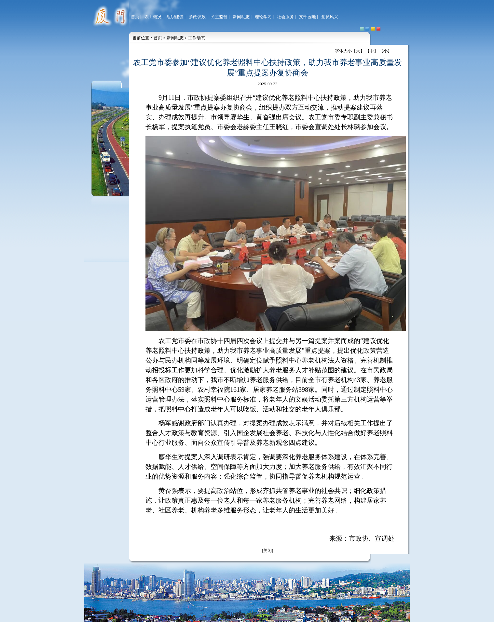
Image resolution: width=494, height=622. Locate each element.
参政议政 (197, 16)
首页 (135, 16)
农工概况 (152, 16)
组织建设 (175, 16)
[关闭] (267, 550)
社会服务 (285, 16)
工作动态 (196, 37)
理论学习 (263, 16)
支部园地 (307, 16)
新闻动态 (241, 16)
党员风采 (329, 16)
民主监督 (219, 16)
